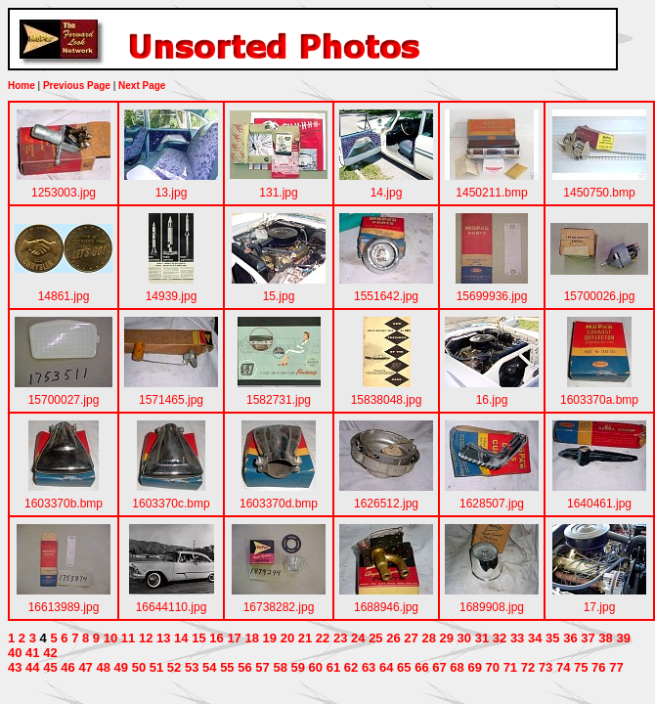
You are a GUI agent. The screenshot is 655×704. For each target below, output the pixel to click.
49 (121, 667)
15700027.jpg (64, 400)
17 (233, 638)
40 (15, 652)
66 (421, 667)
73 (545, 667)
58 (279, 667)
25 (375, 638)
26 (393, 638)
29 (447, 638)
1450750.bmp (598, 192)
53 (191, 667)
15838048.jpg (386, 400)
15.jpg (279, 296)
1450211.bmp (491, 192)
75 (581, 667)
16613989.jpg (64, 607)
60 (316, 667)
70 (493, 667)
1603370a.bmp (599, 400)
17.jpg (600, 607)
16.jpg (492, 400)
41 (32, 652)
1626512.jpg (386, 503)
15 (198, 638)
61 (333, 667)
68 (456, 667)
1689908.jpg (491, 607)
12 (146, 638)
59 (298, 667)
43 (15, 667)
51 (156, 667)
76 (598, 667)
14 (181, 638)
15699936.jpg (492, 296)
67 (439, 667)
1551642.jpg (386, 296)
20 (287, 638)
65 (404, 667)
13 (163, 638)
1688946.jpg (386, 607)
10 (110, 638)
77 (616, 667)
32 (499, 638)
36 (570, 638)
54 (209, 667)
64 (386, 667)
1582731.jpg (278, 400)
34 (535, 638)
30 (464, 638)
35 (552, 638)
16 (216, 638)
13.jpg (171, 192)
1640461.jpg (599, 503)
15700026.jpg (599, 296)
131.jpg (278, 192)
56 (244, 667)
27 (410, 638)
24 (358, 638)
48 (102, 667)
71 (510, 667)
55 (227, 667)
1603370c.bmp (170, 503)
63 (368, 667)
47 (85, 667)
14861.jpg (64, 296)
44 (32, 667)
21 (305, 638)
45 (50, 667)
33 (517, 638)
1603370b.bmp (63, 503)
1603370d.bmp (279, 503)
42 (50, 652)
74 (563, 667)
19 (270, 638)
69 (474, 667)
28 (428, 638)
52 (174, 667)
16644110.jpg (171, 607)
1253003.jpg (63, 192)
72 (528, 667)
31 (482, 638)
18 (251, 638)
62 (351, 667)
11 (128, 638)
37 (587, 638)
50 (139, 667)
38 (605, 638)
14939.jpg (171, 296)
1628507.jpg (491, 503)
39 (623, 638)
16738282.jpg (279, 607)
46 (67, 667)
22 (322, 638)
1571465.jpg (171, 400)
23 (340, 638)
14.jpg (387, 192)
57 (262, 667)
